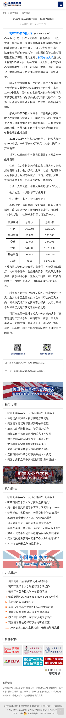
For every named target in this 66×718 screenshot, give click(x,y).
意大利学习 (25, 691)
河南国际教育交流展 (33, 695)
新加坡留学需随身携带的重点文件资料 (29, 433)
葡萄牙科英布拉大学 (21, 33)
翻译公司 (30, 688)
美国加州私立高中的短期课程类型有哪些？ (31, 459)
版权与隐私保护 (11, 706)
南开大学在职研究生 (41, 691)
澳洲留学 (53, 688)
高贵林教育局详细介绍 (19, 601)
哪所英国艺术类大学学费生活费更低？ (29, 502)
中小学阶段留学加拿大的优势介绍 (26, 444)
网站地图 (25, 706)
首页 (5, 13)
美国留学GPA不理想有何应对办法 (29, 363)
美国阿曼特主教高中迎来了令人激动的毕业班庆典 (33, 539)
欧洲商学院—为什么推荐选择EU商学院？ (31, 413)
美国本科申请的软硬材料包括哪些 (29, 371)
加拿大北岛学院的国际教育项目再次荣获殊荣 (33, 533)
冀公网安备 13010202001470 (38, 713)
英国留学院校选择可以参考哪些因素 (27, 622)
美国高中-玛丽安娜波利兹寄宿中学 (26, 581)
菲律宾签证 (17, 695)
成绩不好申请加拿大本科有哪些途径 (28, 449)
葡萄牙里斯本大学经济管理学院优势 (27, 586)
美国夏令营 (19, 688)
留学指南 (14, 13)
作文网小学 (57, 691)
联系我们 (36, 706)
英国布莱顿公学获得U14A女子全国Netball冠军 (33, 528)
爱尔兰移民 (13, 691)
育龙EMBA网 (42, 688)
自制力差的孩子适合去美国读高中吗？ (29, 522)
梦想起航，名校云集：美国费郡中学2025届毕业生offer (33, 513)
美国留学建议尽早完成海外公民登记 (28, 423)
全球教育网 (8, 688)
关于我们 (47, 706)
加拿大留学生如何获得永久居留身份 (27, 612)
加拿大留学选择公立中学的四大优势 (28, 428)
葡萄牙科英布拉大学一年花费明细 (26, 591)
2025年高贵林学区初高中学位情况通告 (29, 517)
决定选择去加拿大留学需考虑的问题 (28, 418)
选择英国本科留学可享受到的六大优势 (29, 454)
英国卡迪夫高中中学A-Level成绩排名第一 (30, 606)
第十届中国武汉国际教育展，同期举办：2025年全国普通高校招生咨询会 (33, 508)
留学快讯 (26, 13)
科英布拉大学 (45, 57)
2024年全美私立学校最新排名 (24, 543)
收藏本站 (58, 706)
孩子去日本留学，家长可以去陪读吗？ (28, 617)
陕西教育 (7, 695)
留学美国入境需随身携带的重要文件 (28, 438)
